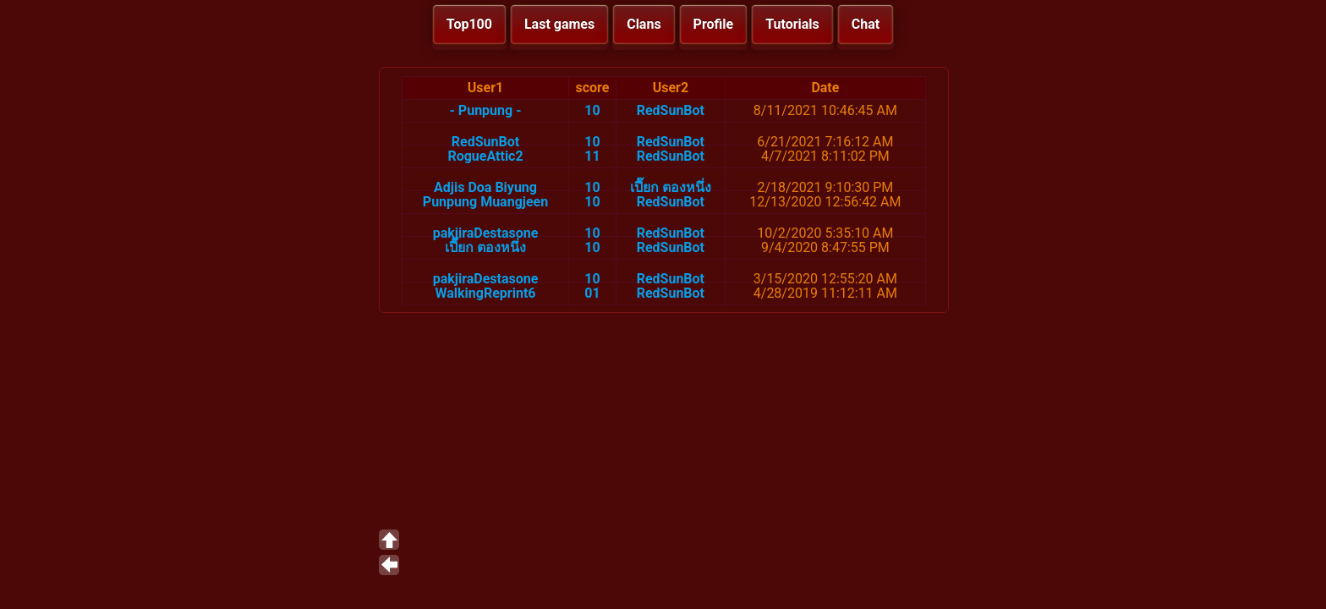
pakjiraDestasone (486, 233)
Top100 (469, 24)
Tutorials (792, 24)
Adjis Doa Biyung (485, 187)
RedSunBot (670, 110)
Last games (559, 24)
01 (592, 293)
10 (592, 110)
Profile (713, 24)
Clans (643, 24)
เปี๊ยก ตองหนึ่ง (670, 187)
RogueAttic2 (485, 156)
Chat (865, 24)
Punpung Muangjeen (485, 202)
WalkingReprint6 (486, 293)
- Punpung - (486, 110)
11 (592, 156)
